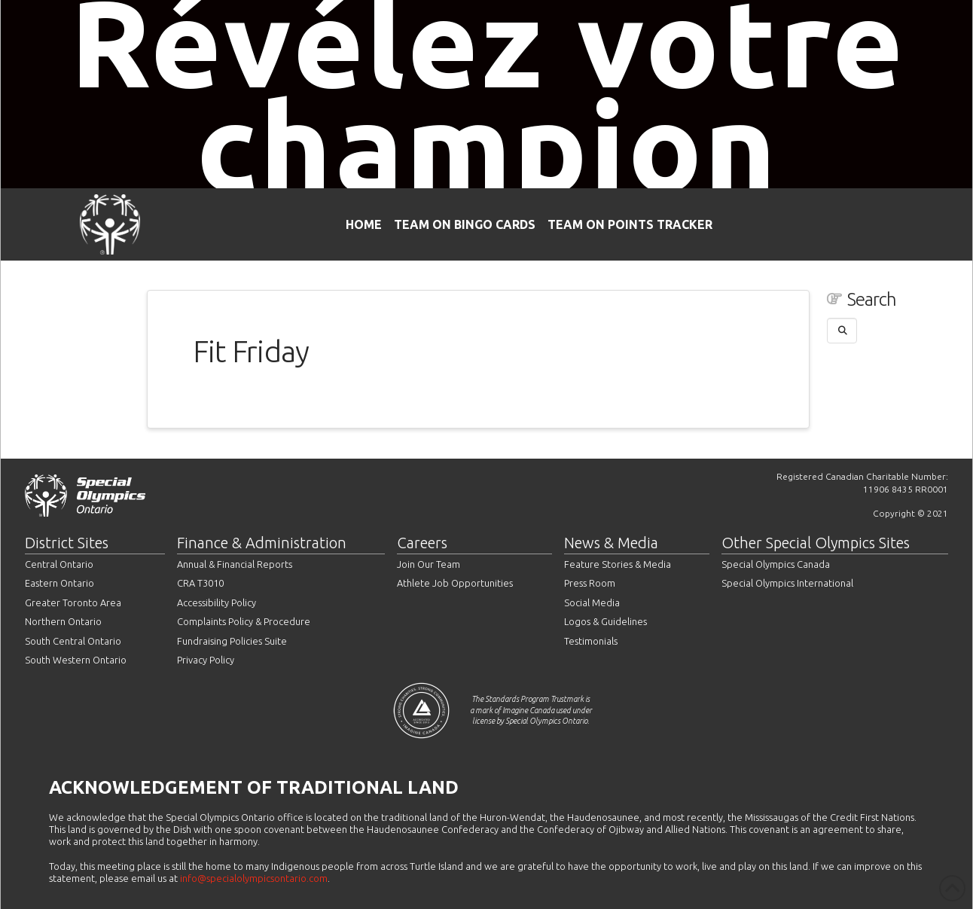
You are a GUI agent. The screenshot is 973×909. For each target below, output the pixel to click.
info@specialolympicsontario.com (254, 878)
